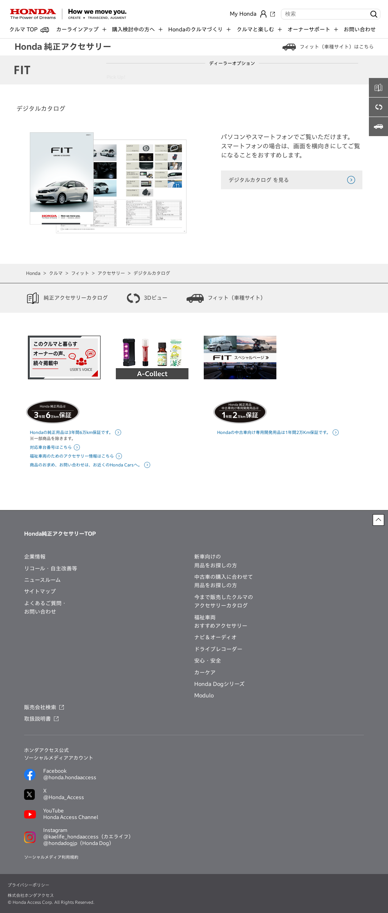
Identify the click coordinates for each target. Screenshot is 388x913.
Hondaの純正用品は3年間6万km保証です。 (71, 432)
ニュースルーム (42, 580)
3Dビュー (155, 298)
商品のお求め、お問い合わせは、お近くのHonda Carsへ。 (86, 465)
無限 (368, 77)
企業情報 (34, 556)
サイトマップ (40, 591)
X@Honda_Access (63, 794)
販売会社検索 (40, 707)
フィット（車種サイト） (237, 298)
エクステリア (151, 77)
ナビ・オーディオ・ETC (302, 77)
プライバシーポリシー (28, 885)
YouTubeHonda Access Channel (70, 814)
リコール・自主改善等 (50, 568)
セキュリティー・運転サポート (236, 77)
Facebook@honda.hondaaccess (69, 774)
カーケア (345, 77)
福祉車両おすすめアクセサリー (220, 622)
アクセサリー (111, 273)
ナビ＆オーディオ (215, 637)
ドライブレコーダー (218, 649)
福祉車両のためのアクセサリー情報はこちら (72, 456)
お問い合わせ (360, 29)
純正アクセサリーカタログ (76, 298)
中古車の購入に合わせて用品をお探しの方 (223, 581)
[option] (64, 358)
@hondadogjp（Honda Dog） (78, 843)
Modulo (204, 695)
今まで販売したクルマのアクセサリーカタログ (223, 601)
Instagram (88, 837)
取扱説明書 (37, 718)
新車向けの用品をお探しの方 (215, 561)
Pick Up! (119, 77)
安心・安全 (207, 660)
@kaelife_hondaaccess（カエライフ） (88, 836)
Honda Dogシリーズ (219, 684)
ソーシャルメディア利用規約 (51, 857)
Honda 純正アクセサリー (63, 46)
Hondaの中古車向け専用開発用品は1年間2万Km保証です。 (274, 432)
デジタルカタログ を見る (259, 180)
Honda (33, 273)
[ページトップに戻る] (378, 520)
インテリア (184, 77)
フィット (80, 273)
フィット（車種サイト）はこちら (337, 46)
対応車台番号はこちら (51, 447)
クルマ (56, 273)
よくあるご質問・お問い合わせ (45, 607)
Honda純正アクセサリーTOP (60, 533)
